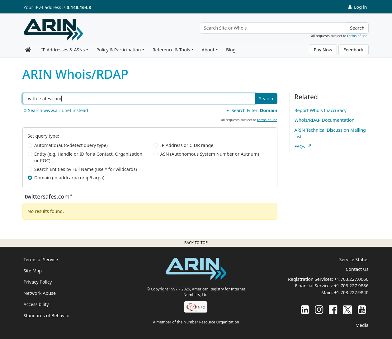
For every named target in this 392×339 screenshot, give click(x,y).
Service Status (354, 259)
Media (362, 325)
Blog (231, 50)
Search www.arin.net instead (55, 110)
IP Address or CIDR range (187, 145)
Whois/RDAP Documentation (325, 120)
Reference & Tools (171, 50)
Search (357, 28)
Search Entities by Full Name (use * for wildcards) (85, 169)
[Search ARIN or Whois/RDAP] (138, 98)
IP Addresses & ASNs (63, 50)
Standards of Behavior (47, 315)
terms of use (357, 35)
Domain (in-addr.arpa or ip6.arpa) (69, 178)
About (208, 50)
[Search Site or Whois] (273, 28)
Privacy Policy (38, 282)
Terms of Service (41, 259)
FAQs (300, 146)
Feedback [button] (353, 50)
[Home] (53, 29)
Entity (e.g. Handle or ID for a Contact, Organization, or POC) (89, 157)
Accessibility (36, 304)
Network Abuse (40, 293)
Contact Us (357, 269)
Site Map (33, 271)
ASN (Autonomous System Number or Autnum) (209, 154)
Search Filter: (250, 110)
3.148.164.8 (79, 7)
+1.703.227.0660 (351, 279)
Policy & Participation (119, 50)
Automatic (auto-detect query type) (71, 145)
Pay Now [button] (323, 50)
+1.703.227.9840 (351, 292)
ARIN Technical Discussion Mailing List (330, 133)
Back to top (196, 242)
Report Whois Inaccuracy (321, 110)
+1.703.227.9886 (351, 286)
